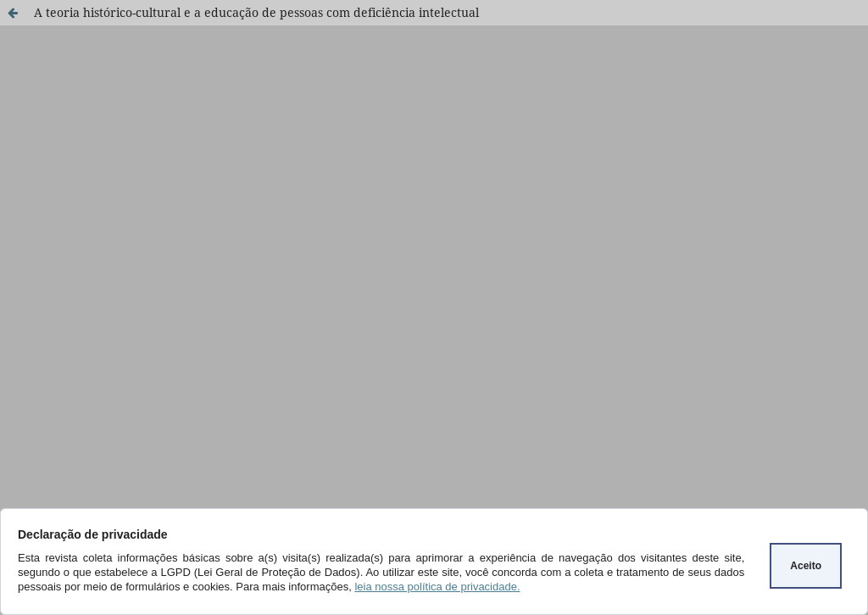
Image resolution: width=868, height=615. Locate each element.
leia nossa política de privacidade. (437, 586)
